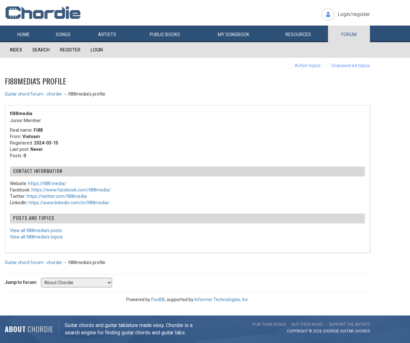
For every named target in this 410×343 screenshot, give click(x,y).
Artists (107, 34)
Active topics (308, 65)
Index (16, 49)
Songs (63, 34)
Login (97, 49)
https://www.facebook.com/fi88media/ (71, 189)
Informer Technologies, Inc (221, 299)
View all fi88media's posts (36, 230)
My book (233, 34)
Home (23, 34)
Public (165, 34)
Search (41, 49)
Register (70, 49)
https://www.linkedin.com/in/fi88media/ (69, 202)
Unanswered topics (350, 65)
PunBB (158, 299)
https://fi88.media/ (47, 183)
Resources (298, 34)
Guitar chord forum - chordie (33, 94)
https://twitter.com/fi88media (57, 196)
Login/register (354, 14)
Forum (349, 34)
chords (362, 331)
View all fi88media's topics (36, 236)
